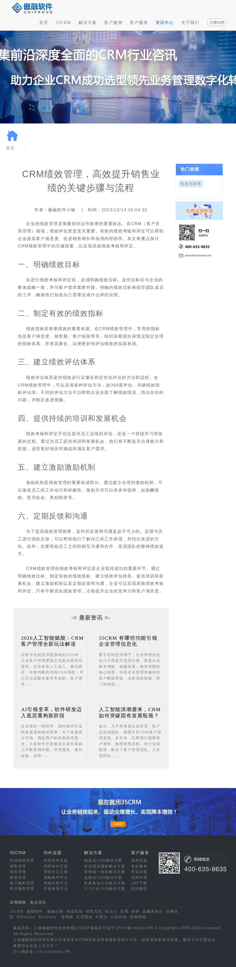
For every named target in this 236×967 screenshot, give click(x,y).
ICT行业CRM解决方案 (104, 889)
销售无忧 (94, 911)
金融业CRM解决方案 (103, 877)
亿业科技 (119, 917)
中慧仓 (101, 917)
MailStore (47, 917)
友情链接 (18, 902)
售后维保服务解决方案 (104, 866)
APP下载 (139, 883)
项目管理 (18, 872)
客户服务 (139, 22)
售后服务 (139, 866)
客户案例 (113, 22)
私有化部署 (191, 184)
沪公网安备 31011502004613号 (42, 952)
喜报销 (67, 917)
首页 (43, 22)
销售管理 (18, 866)
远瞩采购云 (152, 911)
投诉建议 (139, 889)
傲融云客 (55, 911)
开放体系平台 (56, 889)
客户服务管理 (22, 883)
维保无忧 (75, 911)
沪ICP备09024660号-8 (137, 928)
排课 (124, 911)
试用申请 (139, 877)
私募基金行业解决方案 (104, 883)
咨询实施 (139, 860)
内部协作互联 (56, 866)
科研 (135, 911)
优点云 (111, 911)
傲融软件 (35, 911)
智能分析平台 (56, 883)
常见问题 (139, 872)
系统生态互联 (56, 872)
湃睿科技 (138, 917)
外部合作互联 (56, 860)
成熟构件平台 (56, 877)
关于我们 (190, 22)
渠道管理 (18, 877)
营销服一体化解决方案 (104, 872)
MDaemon (26, 917)
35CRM (63, 22)
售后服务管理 (22, 889)
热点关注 (38, 902)
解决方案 (88, 22)
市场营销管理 (22, 860)
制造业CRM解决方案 (103, 860)
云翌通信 (84, 917)
